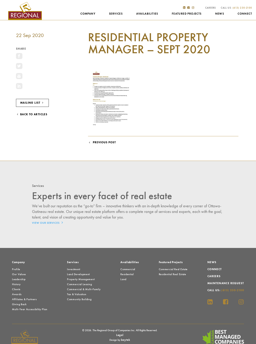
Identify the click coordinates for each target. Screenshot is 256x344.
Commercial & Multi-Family (84, 289)
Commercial (127, 269)
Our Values (19, 274)
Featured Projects (187, 13)
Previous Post (102, 142)
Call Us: (236, 8)
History (16, 284)
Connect (245, 13)
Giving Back (19, 304)
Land (123, 279)
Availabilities (147, 13)
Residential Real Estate (172, 274)
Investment (73, 269)
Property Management (81, 279)
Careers (210, 8)
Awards (16, 294)
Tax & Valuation (76, 294)
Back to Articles (31, 114)
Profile (16, 269)
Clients (16, 289)
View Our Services (48, 222)
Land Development (78, 274)
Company (87, 13)
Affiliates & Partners (24, 299)
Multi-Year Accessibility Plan (29, 309)
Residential (127, 274)
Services (116, 13)
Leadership (19, 279)
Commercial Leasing (79, 284)
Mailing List (32, 102)
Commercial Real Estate (173, 269)
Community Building (79, 299)
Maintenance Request (225, 283)
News (219, 13)
